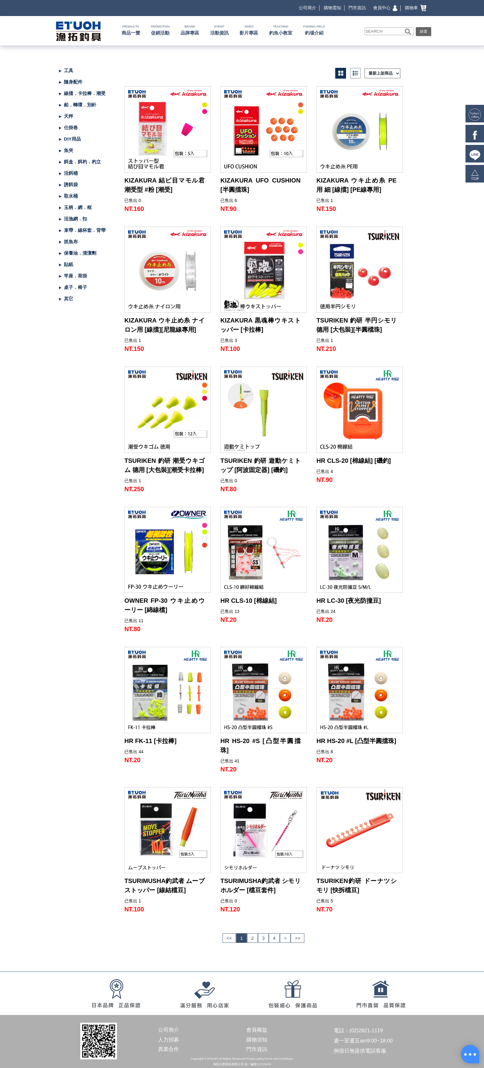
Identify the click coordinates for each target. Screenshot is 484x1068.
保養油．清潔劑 (80, 253)
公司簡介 (307, 7)
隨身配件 (73, 81)
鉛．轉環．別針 (80, 104)
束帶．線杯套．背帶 (85, 230)
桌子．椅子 (75, 287)
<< (229, 938)
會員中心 (385, 7)
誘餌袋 (71, 184)
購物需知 (332, 7)
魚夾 (68, 150)
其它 (68, 298)
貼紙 (68, 264)
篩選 (423, 31)
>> (297, 938)
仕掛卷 (71, 127)
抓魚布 (71, 241)
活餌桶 (71, 173)
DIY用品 (72, 139)
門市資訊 (357, 7)
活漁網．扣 (75, 218)
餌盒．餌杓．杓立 (82, 161)
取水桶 (71, 196)
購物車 (415, 7)
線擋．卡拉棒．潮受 (85, 93)
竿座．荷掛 (75, 275)
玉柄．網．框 (78, 207)
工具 (68, 70)
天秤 (68, 116)
